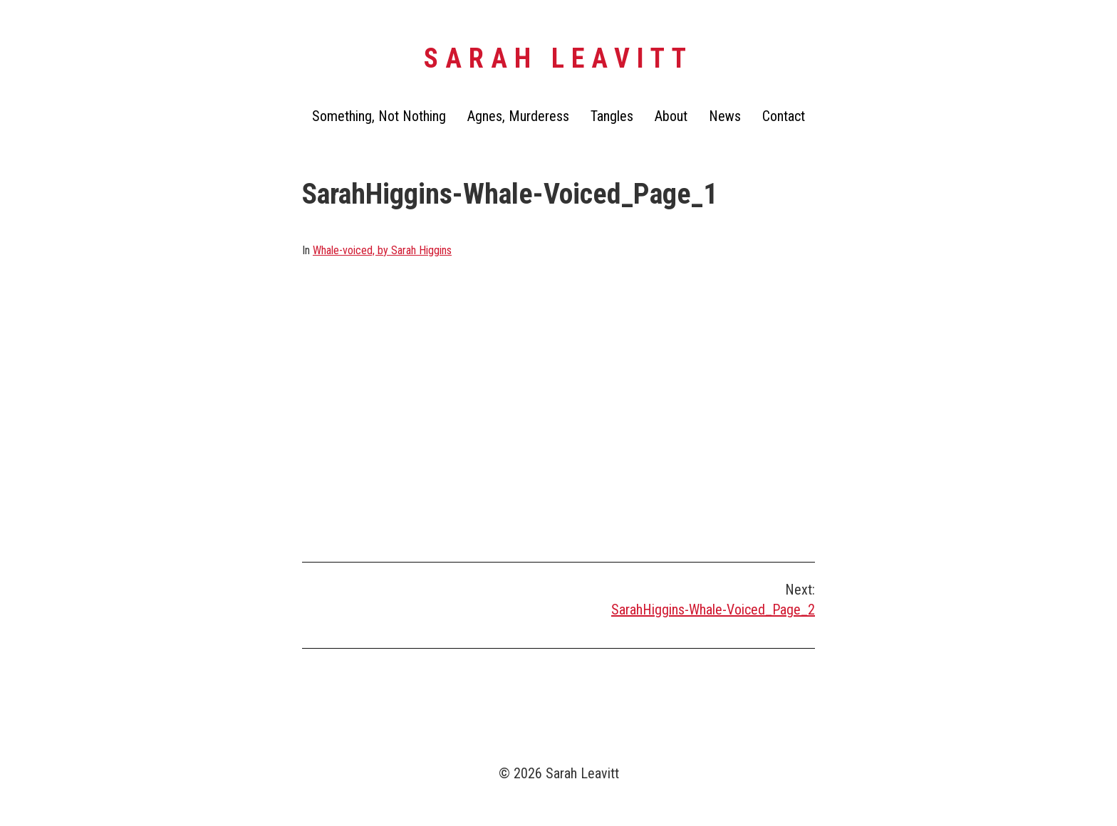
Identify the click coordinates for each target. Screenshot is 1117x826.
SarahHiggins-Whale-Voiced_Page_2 (713, 609)
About (671, 116)
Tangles (612, 116)
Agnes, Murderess (518, 116)
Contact (783, 116)
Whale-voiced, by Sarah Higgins (382, 250)
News (725, 116)
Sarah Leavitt (558, 58)
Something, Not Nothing (379, 116)
